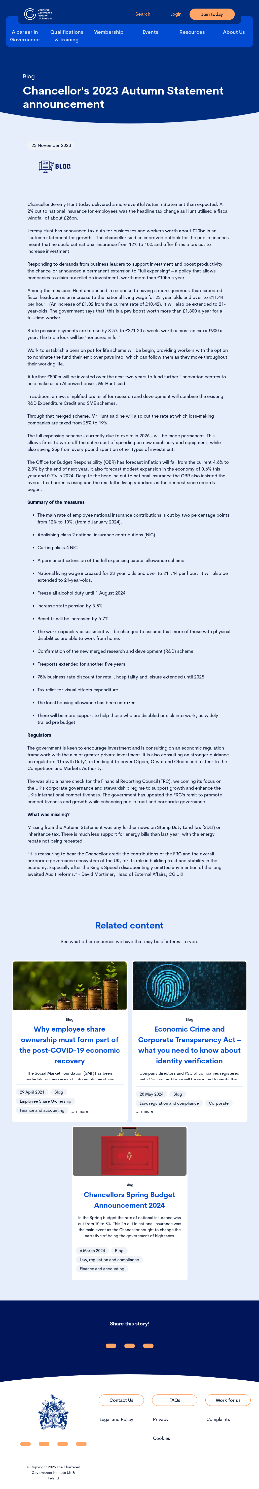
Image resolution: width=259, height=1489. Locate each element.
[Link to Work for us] (228, 1400)
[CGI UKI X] (62, 1444)
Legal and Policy (116, 1419)
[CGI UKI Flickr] (81, 1444)
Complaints (218, 1419)
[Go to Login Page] (172, 14)
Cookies (161, 1438)
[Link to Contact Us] (121, 1400)
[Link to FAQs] (174, 1400)
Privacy (161, 1419)
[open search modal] (138, 14)
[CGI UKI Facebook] (44, 1444)
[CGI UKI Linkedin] (25, 1444)
